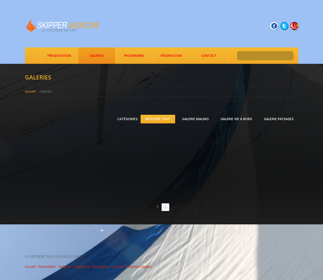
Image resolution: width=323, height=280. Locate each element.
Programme (134, 55)
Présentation (59, 55)
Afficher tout (157, 119)
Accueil (32, 55)
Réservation (171, 55)
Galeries (96, 55)
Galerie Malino (195, 119)
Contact (209, 55)
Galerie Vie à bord (236, 119)
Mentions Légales (138, 267)
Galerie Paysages (279, 119)
